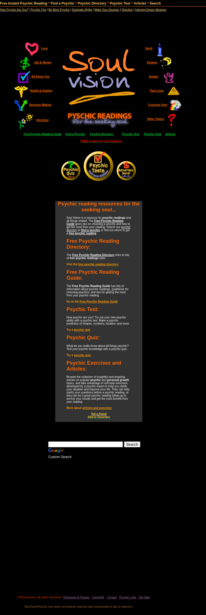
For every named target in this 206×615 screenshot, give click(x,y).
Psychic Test (120, 3)
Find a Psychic (62, 3)
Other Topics (155, 119)
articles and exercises (97, 408)
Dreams (152, 62)
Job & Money (42, 62)
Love (44, 48)
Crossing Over (157, 104)
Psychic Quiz (152, 134)
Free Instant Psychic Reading (23, 3)
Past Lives (157, 90)
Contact (112, 597)
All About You (40, 76)
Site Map (144, 597)
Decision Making (40, 104)
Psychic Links (127, 597)
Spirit (148, 48)
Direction (42, 120)
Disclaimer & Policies (76, 597)
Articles (140, 3)
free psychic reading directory (98, 264)
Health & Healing (41, 90)
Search (155, 3)
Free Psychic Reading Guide (43, 134)
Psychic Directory (92, 3)
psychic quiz (82, 355)
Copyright (98, 597)
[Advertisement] (103, 22)
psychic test (82, 329)
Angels (153, 76)
